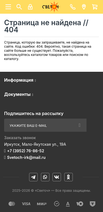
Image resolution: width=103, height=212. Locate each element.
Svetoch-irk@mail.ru (26, 157)
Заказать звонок (20, 137)
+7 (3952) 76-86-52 (25, 150)
